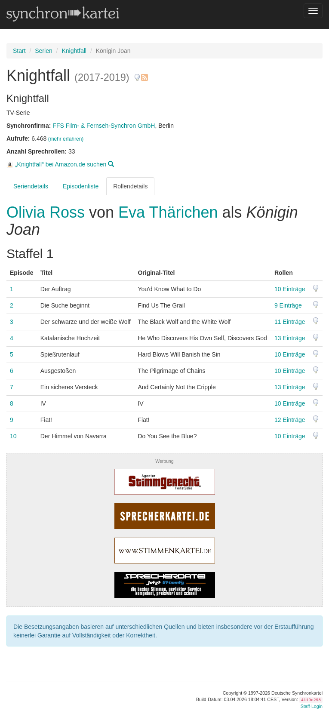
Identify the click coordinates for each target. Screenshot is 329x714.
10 (13, 436)
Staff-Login (312, 706)
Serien (43, 50)
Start (19, 50)
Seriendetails (30, 186)
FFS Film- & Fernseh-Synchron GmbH (103, 125)
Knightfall (73, 50)
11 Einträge (289, 321)
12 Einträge (289, 419)
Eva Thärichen (168, 212)
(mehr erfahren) (66, 139)
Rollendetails (130, 186)
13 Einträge (289, 338)
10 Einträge (289, 289)
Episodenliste (80, 186)
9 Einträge (288, 305)
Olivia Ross (47, 212)
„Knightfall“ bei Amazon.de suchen (60, 164)
